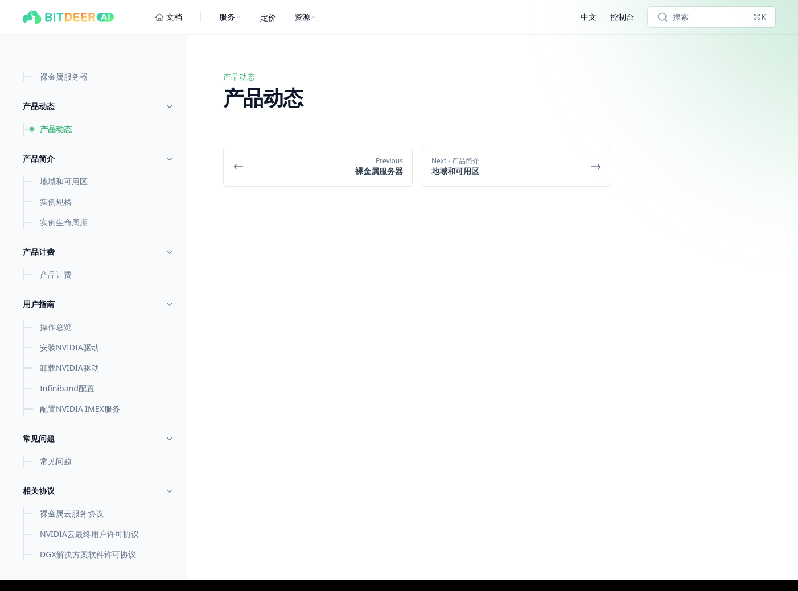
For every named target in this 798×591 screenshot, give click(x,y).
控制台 (622, 16)
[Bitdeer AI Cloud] (68, 17)
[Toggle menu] (169, 106)
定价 (268, 17)
